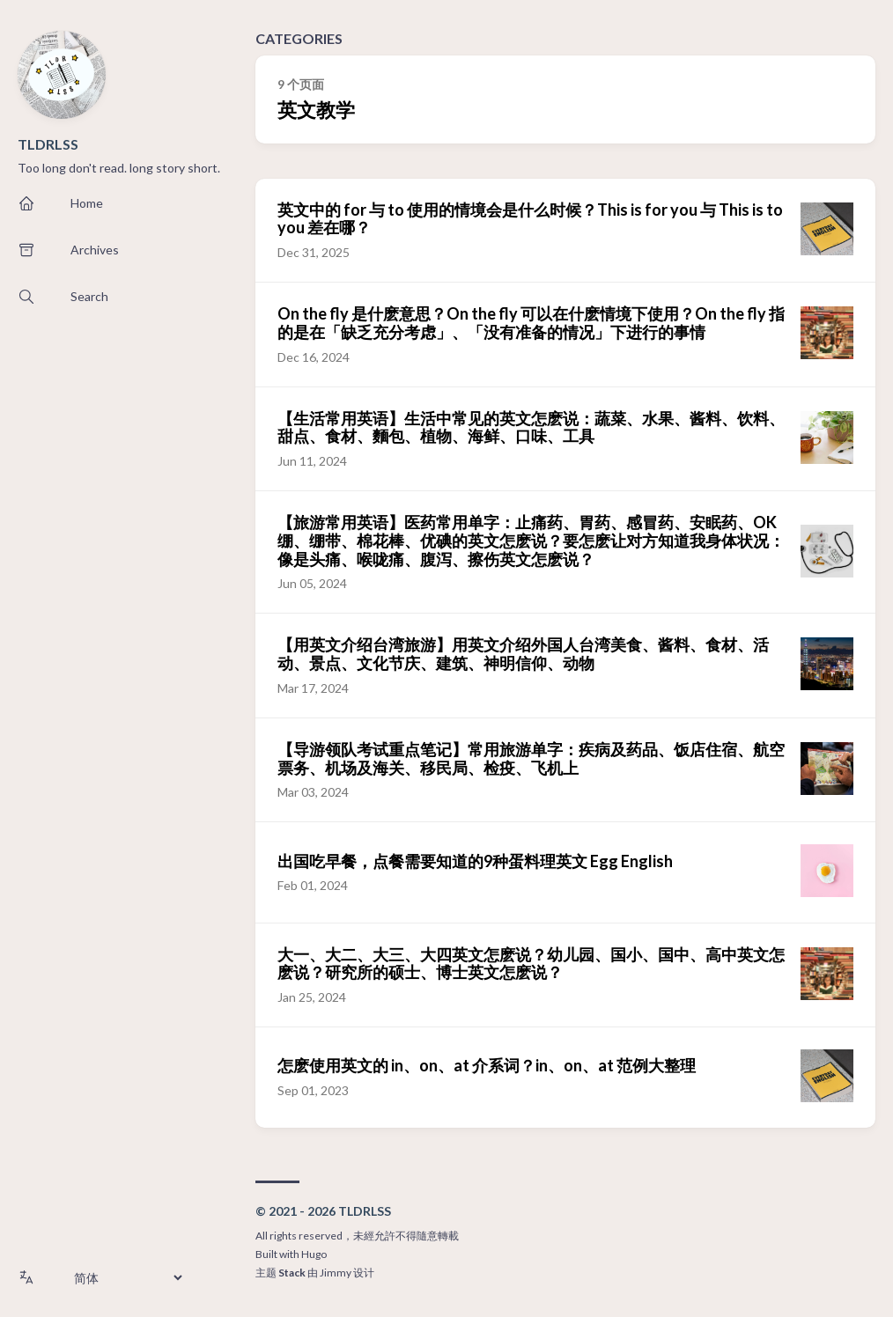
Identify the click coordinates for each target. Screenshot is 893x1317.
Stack (292, 1272)
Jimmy (335, 1272)
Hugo (314, 1254)
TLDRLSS (48, 144)
